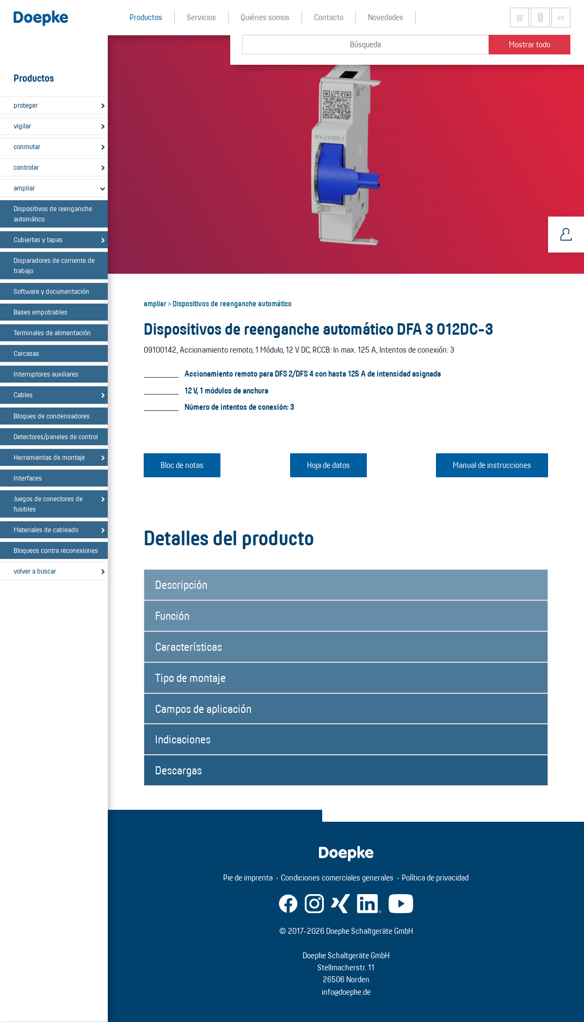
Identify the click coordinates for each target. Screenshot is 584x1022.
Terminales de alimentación (52, 332)
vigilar (22, 125)
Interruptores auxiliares (46, 374)
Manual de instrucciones (492, 465)
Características (188, 646)
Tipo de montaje (190, 677)
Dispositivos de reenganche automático (53, 213)
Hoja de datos (328, 465)
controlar (26, 167)
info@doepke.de (346, 992)
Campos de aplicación (203, 708)
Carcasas (26, 353)
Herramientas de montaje (49, 457)
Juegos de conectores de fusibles (48, 503)
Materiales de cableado (46, 529)
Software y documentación (51, 291)
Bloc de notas (182, 465)
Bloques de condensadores (52, 415)
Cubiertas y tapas (38, 239)
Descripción (181, 584)
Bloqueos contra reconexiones (56, 550)
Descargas (178, 770)
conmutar (27, 146)
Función (172, 615)
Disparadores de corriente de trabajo (54, 265)
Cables (23, 394)
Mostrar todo (529, 44)
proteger (26, 105)
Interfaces (28, 477)
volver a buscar (35, 571)
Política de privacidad (435, 877)
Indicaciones (183, 739)
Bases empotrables (40, 311)
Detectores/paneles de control (56, 436)
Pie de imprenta (248, 877)
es (560, 17)
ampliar (24, 187)
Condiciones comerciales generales (337, 877)
